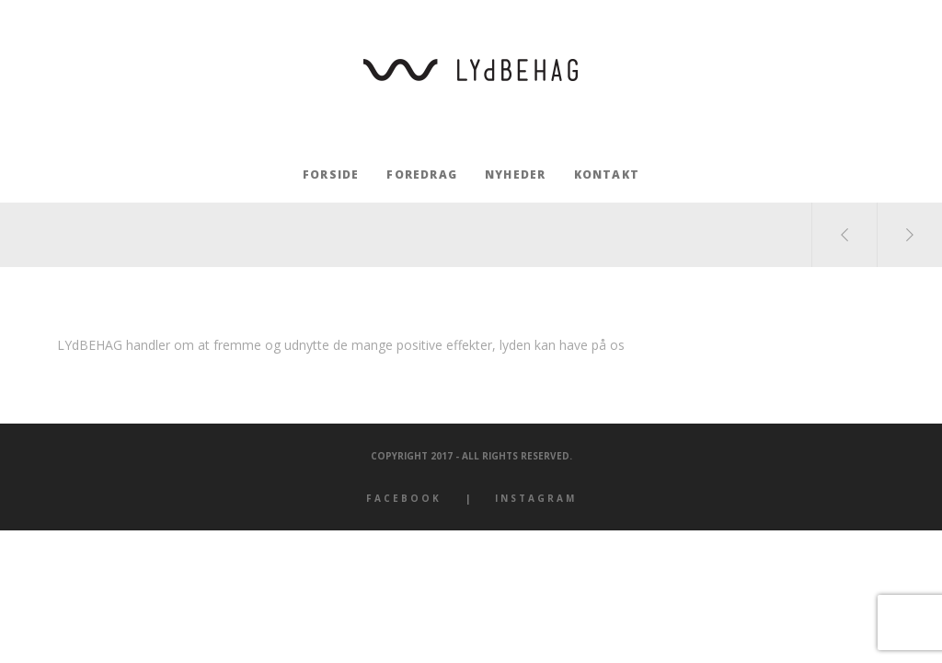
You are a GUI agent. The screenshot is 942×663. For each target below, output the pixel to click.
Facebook (404, 498)
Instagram (536, 498)
